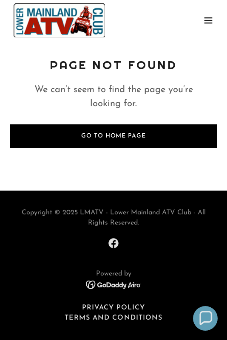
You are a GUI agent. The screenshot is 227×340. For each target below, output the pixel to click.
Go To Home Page (113, 136)
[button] (208, 20)
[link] (59, 20)
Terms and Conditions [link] (113, 318)
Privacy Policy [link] (113, 307)
